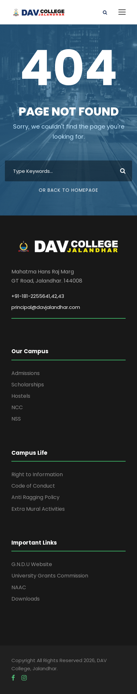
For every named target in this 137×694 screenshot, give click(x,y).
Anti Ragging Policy (35, 497)
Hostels (20, 396)
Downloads (25, 599)
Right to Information (37, 474)
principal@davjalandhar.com (45, 307)
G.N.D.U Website (31, 564)
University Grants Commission (49, 575)
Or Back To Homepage (68, 190)
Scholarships (27, 384)
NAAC (18, 587)
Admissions (25, 373)
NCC (17, 407)
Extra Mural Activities (38, 509)
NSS (16, 419)
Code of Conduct (33, 486)
